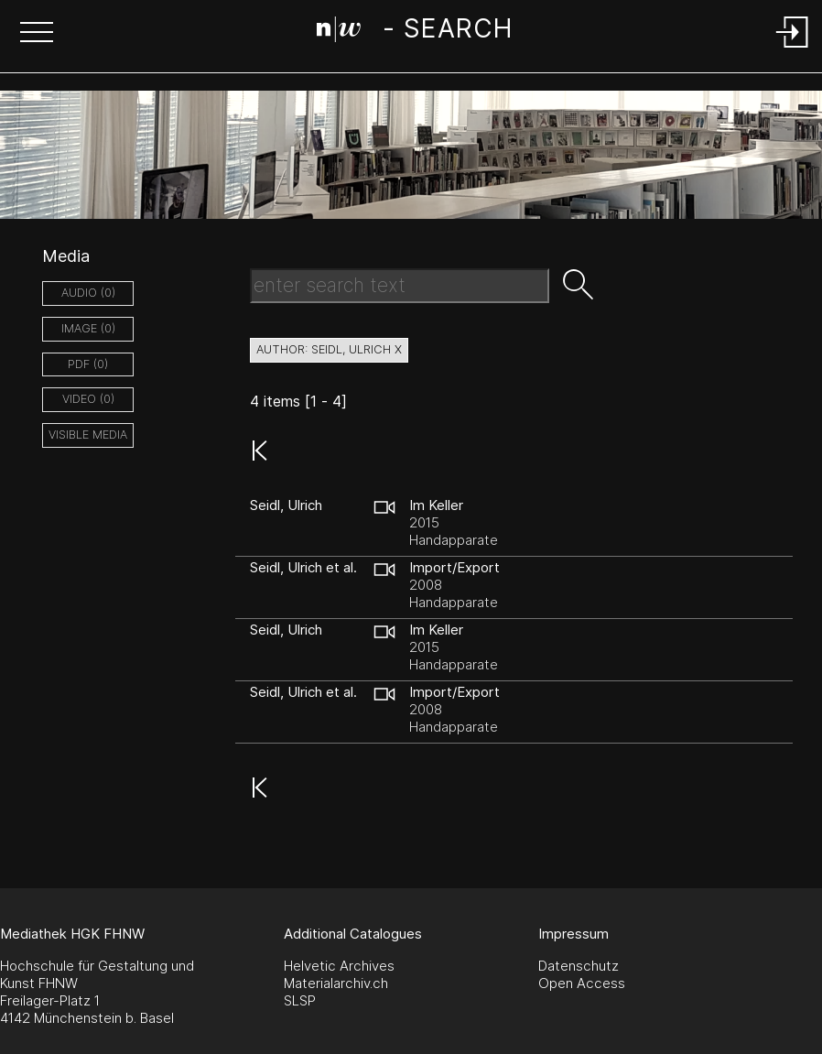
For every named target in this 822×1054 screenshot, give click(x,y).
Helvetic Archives (339, 965)
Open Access (581, 983)
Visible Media (88, 434)
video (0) (88, 399)
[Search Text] (399, 285)
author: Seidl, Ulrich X (329, 349)
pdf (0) (88, 364)
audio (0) (88, 292)
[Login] (793, 49)
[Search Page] (414, 32)
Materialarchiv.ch (336, 983)
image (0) (88, 328)
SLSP (300, 1000)
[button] (37, 34)
